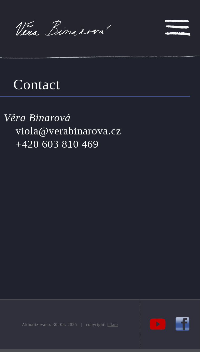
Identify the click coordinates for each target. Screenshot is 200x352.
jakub (112, 324)
